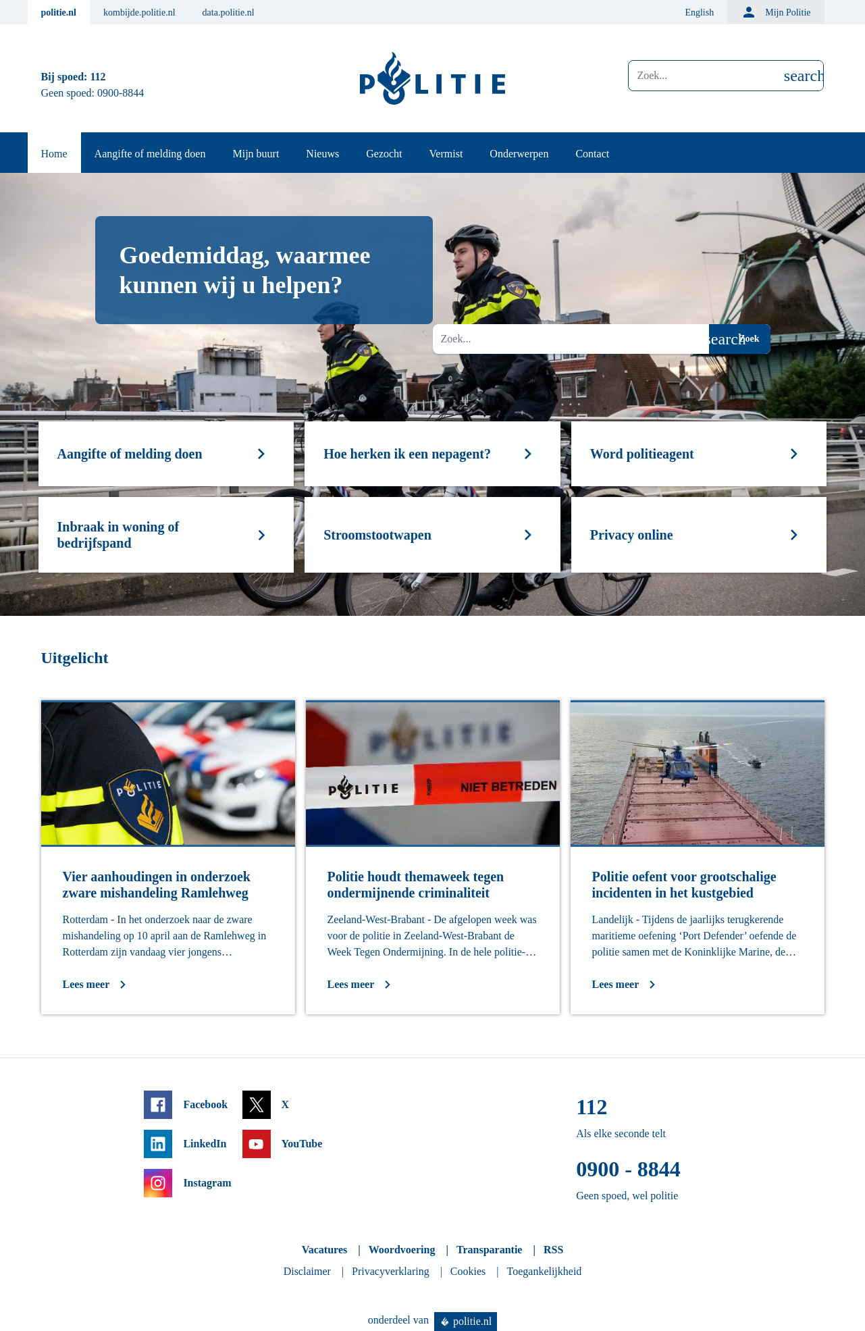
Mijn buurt (255, 153)
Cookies (468, 1271)
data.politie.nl (229, 12)
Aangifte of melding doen (150, 153)
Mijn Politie (775, 12)
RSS (553, 1249)
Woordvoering (402, 1249)
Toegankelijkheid (544, 1271)
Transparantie (489, 1249)
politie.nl (59, 12)
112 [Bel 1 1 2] (97, 76)
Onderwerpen (519, 153)
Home (54, 153)
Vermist (446, 153)
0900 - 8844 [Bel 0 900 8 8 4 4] (628, 1169)
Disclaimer (307, 1271)
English (699, 12)
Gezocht (384, 153)
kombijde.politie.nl (139, 12)
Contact (592, 153)
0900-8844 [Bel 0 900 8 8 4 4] (120, 93)
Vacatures (325, 1249)
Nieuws (322, 153)
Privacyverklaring (390, 1271)
